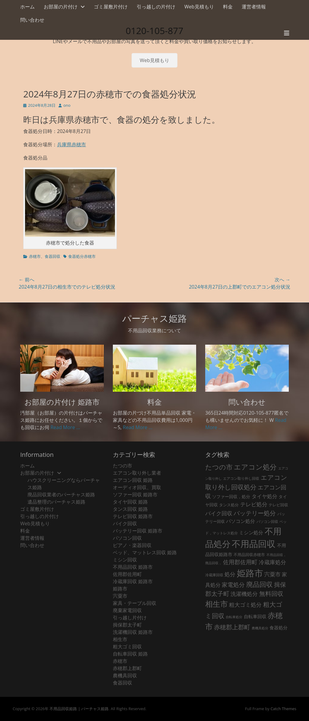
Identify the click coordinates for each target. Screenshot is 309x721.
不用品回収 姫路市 (133, 567)
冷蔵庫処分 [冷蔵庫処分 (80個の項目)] (272, 562)
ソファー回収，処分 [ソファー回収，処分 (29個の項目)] (231, 496)
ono (67, 105)
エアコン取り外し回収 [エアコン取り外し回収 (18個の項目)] (241, 478)
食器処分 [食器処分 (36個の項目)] (278, 628)
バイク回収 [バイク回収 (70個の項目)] (218, 513)
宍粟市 (120, 596)
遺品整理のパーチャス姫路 (56, 501)
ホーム (27, 6)
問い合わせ (32, 20)
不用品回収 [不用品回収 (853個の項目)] (254, 544)
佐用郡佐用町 (127, 574)
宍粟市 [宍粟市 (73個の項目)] (272, 574)
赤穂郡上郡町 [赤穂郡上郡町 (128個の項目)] (232, 627)
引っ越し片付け (130, 617)
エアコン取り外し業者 (137, 473)
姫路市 (120, 588)
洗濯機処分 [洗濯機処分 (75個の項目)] (244, 593)
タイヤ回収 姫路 (130, 501)
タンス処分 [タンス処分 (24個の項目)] (229, 505)
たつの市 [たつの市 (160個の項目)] (219, 467)
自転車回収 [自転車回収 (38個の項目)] (255, 616)
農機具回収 (125, 675)
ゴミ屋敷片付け (111, 6)
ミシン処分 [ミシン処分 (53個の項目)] (251, 532)
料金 (228, 6)
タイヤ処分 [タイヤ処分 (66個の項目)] (264, 496)
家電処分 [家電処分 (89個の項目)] (233, 584)
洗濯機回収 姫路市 (133, 632)
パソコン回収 (127, 538)
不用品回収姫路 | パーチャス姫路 (79, 708)
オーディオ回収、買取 (137, 487)
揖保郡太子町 (127, 624)
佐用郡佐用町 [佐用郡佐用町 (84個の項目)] (240, 562)
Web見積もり (199, 6)
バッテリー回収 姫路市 (137, 530)
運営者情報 (254, 6)
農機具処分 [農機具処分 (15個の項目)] (260, 628)
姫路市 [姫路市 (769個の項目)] (250, 573)
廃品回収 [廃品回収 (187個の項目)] (259, 584)
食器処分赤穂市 (82, 256)
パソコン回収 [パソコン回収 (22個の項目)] (267, 521)
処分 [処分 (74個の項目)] (230, 574)
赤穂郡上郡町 (127, 668)
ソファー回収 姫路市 (135, 494)
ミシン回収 (125, 559)
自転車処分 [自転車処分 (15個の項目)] (234, 617)
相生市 (120, 639)
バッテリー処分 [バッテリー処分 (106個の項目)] (255, 513)
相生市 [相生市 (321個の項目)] (216, 604)
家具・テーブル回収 (134, 603)
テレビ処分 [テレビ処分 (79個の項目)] (253, 504)
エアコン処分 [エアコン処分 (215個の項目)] (255, 467)
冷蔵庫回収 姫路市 (133, 581)
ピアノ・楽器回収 (132, 545)
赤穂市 (35, 256)
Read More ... (65, 427)
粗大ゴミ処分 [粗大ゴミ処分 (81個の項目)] (245, 604)
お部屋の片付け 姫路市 (62, 402)
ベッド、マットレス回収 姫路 (145, 552)
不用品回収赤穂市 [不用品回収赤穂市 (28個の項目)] (249, 554)
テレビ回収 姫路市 (133, 516)
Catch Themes (283, 708)
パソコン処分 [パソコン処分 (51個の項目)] (240, 521)
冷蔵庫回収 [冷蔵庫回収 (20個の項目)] (214, 574)
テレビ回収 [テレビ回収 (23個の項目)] (278, 505)
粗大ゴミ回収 (127, 646)
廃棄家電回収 (127, 610)
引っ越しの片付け (156, 6)
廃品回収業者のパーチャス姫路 (61, 494)
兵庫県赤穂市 (71, 144)
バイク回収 (125, 523)
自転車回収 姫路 (130, 653)
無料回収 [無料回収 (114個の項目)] (271, 594)
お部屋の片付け (61, 6)
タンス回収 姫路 (130, 509)
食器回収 (52, 256)
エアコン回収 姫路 (133, 480)
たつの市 (122, 465)
